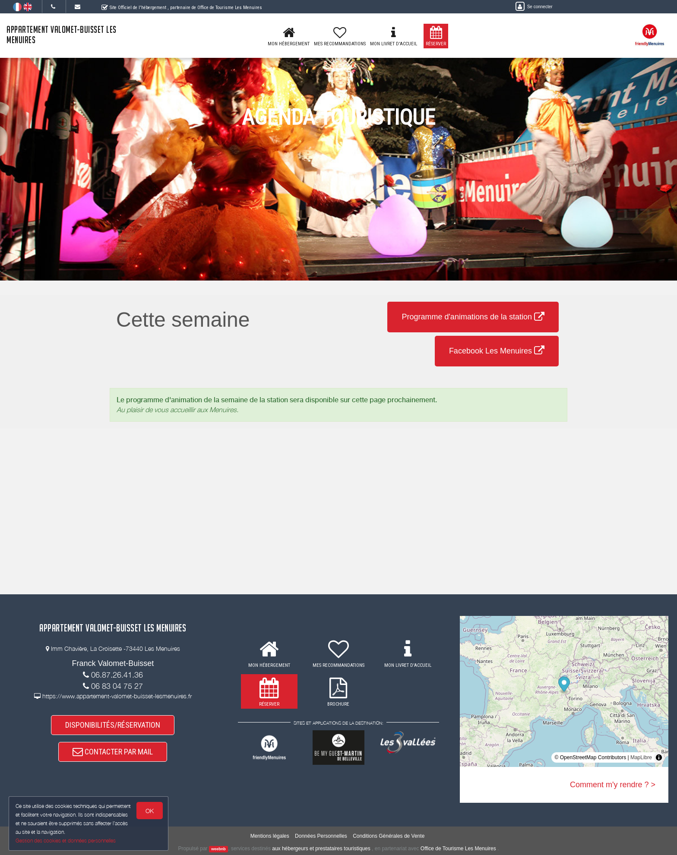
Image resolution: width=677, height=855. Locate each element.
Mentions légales (269, 836)
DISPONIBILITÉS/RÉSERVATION (112, 724)
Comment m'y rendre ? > (612, 784)
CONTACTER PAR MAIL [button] (113, 751)
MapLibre (641, 757)
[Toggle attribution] (659, 757)
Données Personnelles (321, 836)
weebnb (218, 849)
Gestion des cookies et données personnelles (66, 840)
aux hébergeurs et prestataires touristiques (321, 849)
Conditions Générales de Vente (388, 836)
